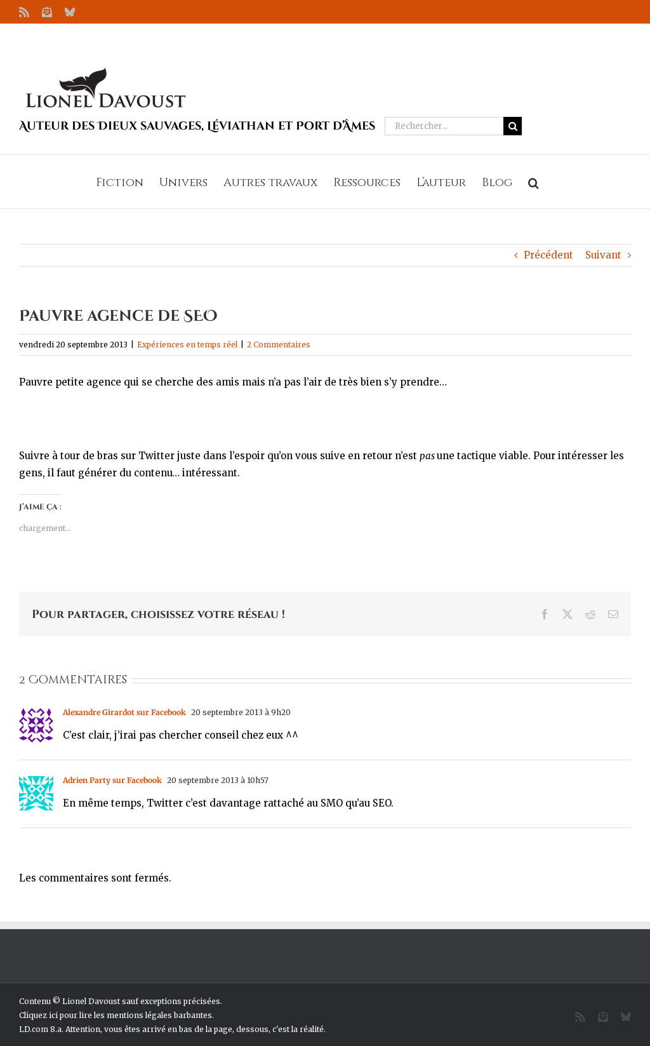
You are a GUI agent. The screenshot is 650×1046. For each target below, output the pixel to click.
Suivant (603, 255)
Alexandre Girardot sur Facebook (124, 712)
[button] (533, 181)
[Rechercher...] (444, 126)
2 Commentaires (278, 344)
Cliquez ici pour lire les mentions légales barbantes (115, 1015)
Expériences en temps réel (187, 344)
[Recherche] (512, 126)
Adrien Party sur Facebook (112, 780)
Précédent (548, 255)
